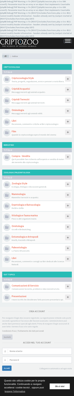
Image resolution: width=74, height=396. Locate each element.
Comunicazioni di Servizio (25, 285)
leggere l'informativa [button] (15, 391)
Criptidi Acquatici (21, 88)
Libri (14, 120)
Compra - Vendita (21, 156)
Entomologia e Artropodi (25, 236)
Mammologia (18, 194)
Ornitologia (18, 226)
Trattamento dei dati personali (31, 331)
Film (14, 131)
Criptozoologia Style (23, 78)
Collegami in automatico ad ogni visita (54, 368)
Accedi (7, 368)
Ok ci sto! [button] (59, 386)
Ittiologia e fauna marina (25, 215)
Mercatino (9, 145)
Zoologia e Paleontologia (17, 172)
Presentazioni (19, 296)
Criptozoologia (12, 67)
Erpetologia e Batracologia (26, 204)
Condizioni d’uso (9, 331)
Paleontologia (19, 247)
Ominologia (18, 110)
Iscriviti (7, 337)
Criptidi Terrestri (20, 99)
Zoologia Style (19, 183)
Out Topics (9, 274)
